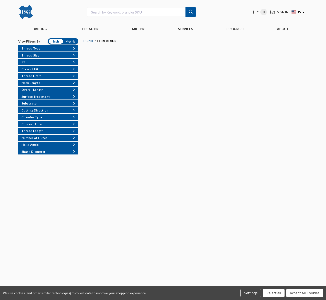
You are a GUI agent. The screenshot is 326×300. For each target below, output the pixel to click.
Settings (250, 293)
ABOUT (283, 29)
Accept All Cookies (304, 293)
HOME (88, 41)
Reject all (273, 293)
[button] (48, 48)
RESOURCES (235, 29)
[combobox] (141, 12)
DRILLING (40, 29)
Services (185, 29)
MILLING (138, 29)
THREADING (89, 29)
